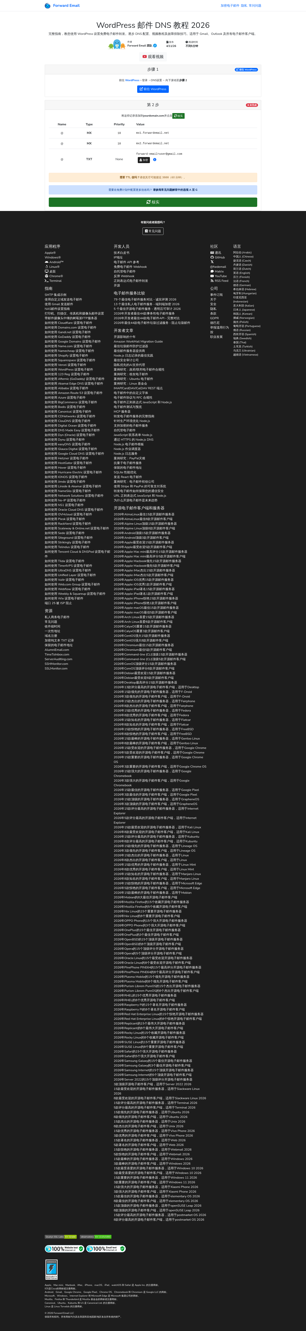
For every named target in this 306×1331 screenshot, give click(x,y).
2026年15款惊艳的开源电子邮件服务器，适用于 (154, 729)
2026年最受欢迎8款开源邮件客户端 (144, 678)
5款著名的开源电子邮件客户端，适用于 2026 (149, 1145)
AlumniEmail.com (57, 650)
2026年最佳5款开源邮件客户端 (145, 612)
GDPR (214, 318)
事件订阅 (216, 295)
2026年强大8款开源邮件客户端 (141, 640)
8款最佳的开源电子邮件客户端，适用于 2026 (156, 1201)
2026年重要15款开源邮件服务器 (143, 626)
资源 (48, 610)
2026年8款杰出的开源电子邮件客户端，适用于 (153, 706)
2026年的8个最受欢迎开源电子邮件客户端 (152, 963)
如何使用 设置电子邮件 (68, 323)
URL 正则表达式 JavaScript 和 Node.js (140, 496)
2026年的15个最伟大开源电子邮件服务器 (149, 1023)
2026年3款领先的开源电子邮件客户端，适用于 (152, 696)
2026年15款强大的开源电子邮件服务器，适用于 (152, 773)
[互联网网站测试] (65, 1248)
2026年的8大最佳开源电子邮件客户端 (145, 897)
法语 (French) (241, 281)
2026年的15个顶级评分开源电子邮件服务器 (149, 949)
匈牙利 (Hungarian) (245, 293)
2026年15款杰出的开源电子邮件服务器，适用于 (154, 701)
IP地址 (118, 257)
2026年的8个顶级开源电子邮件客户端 (147, 944)
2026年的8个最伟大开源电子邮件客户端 (148, 1028)
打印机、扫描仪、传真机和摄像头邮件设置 (74, 313)
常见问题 (153, 231)
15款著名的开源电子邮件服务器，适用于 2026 (150, 1140)
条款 (213, 313)
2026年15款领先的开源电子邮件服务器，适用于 (153, 692)
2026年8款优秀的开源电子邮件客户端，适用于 (151, 715)
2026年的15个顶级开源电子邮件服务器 (148, 939)
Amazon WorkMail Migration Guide (138, 341)
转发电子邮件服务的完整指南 (134, 416)
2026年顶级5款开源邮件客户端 (150, 659)
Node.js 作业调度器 (127, 449)
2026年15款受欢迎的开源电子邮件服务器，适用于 (160, 748)
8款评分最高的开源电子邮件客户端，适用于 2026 (159, 1220)
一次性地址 (52, 631)
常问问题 (255, 6)
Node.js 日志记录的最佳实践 (133, 355)
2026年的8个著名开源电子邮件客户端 (149, 1009)
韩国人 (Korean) (243, 314)
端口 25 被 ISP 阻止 (58, 603)
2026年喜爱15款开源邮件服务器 (144, 617)
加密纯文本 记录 (59, 640)
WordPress (132, 80)
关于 (213, 299)
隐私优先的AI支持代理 (129, 365)
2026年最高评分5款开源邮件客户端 (150, 556)
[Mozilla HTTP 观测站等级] (95, 1236)
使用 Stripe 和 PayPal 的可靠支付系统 (140, 486)
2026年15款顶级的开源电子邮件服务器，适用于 (156, 799)
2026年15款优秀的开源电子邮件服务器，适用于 (152, 710)
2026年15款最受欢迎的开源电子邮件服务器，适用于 (157, 827)
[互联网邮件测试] (106, 1248)
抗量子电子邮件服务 (128, 463)
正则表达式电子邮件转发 (131, 281)
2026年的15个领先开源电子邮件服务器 (151, 977)
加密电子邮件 (230, 6)
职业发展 (216, 337)
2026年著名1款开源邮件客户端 (143, 594)
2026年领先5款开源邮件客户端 (146, 566)
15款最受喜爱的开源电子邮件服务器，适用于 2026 (158, 1168)
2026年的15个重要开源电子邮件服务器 (148, 911)
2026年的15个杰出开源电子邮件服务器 (157, 986)
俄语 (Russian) (242, 330)
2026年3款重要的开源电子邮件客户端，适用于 (160, 766)
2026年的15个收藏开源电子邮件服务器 (151, 902)
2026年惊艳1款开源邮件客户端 (145, 603)
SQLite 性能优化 (125, 472)
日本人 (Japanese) (244, 310)
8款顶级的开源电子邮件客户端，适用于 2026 (157, 1210)
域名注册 (51, 636)
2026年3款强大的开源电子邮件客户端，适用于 (151, 782)
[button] (155, 159)
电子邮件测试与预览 (128, 407)
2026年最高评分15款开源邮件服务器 (150, 552)
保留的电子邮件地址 (59, 645)
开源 (117, 285)
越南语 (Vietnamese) (245, 355)
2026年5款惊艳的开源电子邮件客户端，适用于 (157, 888)
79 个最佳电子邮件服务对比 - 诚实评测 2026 (145, 299)
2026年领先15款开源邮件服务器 (147, 561)
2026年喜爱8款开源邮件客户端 (143, 622)
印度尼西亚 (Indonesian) (240, 299)
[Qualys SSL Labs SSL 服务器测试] (61, 1236)
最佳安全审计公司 (126, 360)
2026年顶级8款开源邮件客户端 (144, 528)
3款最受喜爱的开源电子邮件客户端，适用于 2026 (157, 1173)
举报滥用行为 (219, 327)
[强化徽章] (51, 1269)
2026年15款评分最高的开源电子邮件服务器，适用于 (156, 811)
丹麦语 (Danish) (242, 265)
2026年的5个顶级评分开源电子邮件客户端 (148, 953)
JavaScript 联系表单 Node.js (133, 435)
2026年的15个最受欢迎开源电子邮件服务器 (153, 958)
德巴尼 (215, 323)
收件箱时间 (52, 626)
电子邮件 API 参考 (126, 262)
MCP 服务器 (122, 411)
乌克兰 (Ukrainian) (244, 350)
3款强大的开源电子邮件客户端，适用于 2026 (155, 1192)
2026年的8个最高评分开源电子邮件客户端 (157, 972)
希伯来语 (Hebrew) (244, 289)
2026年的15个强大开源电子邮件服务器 (150, 921)
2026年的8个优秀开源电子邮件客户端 (144, 1000)
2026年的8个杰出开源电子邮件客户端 (156, 991)
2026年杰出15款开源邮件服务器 (144, 570)
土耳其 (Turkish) (243, 346)
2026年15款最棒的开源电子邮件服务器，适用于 (157, 738)
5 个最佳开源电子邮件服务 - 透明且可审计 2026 (147, 309)
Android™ (54, 262)
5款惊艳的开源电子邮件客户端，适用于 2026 (152, 1154)
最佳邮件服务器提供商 (129, 351)
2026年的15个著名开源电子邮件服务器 (150, 1005)
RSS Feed (219, 281)
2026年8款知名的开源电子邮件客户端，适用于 (151, 724)
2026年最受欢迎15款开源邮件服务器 (144, 542)
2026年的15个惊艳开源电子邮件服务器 (159, 1014)
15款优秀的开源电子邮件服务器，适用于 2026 (154, 1131)
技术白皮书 (121, 253)
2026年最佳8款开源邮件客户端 (143, 519)
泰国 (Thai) (239, 342)
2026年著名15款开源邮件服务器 (144, 589)
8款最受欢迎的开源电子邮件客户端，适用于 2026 (160, 1098)
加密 (144, 160)
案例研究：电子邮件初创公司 (134, 482)
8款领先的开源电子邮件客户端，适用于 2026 (151, 1117)
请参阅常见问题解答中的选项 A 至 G (175, 190)
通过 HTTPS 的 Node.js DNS (133, 440)
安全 (213, 304)
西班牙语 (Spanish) (244, 334)
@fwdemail (218, 264)
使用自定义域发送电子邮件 (63, 299)
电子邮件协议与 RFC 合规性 (133, 397)
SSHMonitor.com (56, 664)
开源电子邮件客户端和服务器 (139, 508)
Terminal (53, 281)
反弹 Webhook (124, 276)
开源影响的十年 (125, 337)
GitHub (217, 257)
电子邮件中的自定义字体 (131, 393)
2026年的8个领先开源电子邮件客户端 (151, 981)
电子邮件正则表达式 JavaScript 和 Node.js (143, 402)
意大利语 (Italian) (243, 305)
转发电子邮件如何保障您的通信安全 (139, 491)
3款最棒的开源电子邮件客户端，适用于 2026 (152, 1163)
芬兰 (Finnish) (241, 277)
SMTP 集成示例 (55, 295)
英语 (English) (241, 273)
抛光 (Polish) (241, 322)
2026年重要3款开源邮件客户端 (142, 631)
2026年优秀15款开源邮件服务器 (144, 580)
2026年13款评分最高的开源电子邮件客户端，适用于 (156, 687)
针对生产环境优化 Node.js (132, 421)
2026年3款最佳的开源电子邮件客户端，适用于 (155, 794)
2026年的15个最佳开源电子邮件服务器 (147, 930)
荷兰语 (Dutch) (242, 269)
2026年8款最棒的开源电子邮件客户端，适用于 (156, 743)
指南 (48, 288)
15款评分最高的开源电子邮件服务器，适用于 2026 (155, 1103)
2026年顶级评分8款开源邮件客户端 (144, 668)
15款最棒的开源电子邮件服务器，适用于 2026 (153, 1159)
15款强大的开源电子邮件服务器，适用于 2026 (156, 1187)
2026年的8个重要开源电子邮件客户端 (147, 916)
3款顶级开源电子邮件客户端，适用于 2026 (152, 1084)
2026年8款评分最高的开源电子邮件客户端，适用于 (155, 841)
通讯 (215, 253)
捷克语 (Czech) (242, 261)
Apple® (50, 253)
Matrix (217, 271)
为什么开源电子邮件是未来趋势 (135, 500)
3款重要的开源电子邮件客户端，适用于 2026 (154, 1182)
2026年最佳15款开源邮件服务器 (144, 514)
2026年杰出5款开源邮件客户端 (143, 575)
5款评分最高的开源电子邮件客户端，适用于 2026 (155, 1107)
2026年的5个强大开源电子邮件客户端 (144, 1056)
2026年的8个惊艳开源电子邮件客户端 (158, 1019)
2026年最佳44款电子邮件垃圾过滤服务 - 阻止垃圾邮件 (152, 323)
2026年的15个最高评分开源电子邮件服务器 (157, 967)
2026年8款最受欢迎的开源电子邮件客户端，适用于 (156, 832)
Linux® (52, 267)
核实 (178, 116)
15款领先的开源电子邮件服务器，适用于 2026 (151, 1112)
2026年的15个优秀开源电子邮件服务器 (145, 995)
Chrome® (54, 276)
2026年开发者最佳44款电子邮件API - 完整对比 (147, 318)
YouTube (218, 276)
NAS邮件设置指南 (57, 309)
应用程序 (52, 246)
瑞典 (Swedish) (242, 338)
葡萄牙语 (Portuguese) (247, 326)
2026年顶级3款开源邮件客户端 (141, 538)
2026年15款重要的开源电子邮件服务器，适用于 (158, 759)
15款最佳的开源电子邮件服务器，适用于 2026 (157, 1196)
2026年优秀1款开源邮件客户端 (143, 584)
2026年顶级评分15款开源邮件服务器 (145, 664)
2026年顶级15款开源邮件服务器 (145, 524)
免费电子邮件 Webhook (130, 267)
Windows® (53, 257)
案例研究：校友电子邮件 (131, 374)
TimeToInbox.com (57, 654)
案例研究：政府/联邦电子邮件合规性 (139, 369)
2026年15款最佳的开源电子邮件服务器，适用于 (156, 790)
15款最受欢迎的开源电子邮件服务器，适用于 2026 (157, 1091)
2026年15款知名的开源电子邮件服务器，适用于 (152, 720)
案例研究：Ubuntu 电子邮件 (133, 379)
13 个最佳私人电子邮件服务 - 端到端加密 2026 (147, 304)
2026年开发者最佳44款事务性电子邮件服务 (144, 313)
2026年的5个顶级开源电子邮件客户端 (153, 1075)
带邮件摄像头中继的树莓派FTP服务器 (71, 318)
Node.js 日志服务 (126, 454)
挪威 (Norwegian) (244, 318)
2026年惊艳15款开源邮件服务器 (146, 598)
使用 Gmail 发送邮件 (59, 304)
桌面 (50, 271)
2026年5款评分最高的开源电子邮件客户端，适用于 (155, 820)
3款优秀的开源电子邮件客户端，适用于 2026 (153, 1135)
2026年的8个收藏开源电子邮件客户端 (149, 1037)
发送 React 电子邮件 (128, 477)
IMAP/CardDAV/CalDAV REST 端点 (138, 388)
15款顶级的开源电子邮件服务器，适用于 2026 (157, 1206)
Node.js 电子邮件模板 (129, 444)
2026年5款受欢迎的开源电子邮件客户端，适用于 (159, 752)
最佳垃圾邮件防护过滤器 (131, 346)
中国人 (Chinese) (243, 256)
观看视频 (153, 56)
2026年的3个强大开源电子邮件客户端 (149, 925)
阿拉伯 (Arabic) (242, 252)
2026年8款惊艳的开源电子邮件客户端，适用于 (153, 734)
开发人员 (121, 246)
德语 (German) (242, 285)
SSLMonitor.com (56, 668)
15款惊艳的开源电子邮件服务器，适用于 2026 (153, 1149)
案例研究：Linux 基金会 (130, 383)
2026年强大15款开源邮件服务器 (142, 636)
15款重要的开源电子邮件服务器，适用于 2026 (155, 1177)
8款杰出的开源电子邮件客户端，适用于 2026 (148, 1126)
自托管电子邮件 (125, 271)
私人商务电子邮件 (57, 617)
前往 (246, 69)
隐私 (244, 6)
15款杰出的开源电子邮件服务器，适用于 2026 (149, 1121)
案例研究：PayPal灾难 (129, 458)
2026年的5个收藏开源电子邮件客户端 (150, 907)
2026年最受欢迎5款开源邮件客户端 (143, 547)
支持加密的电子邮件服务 (131, 425)
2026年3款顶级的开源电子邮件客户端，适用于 (155, 804)
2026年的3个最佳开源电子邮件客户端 (146, 935)
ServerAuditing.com (58, 659)
